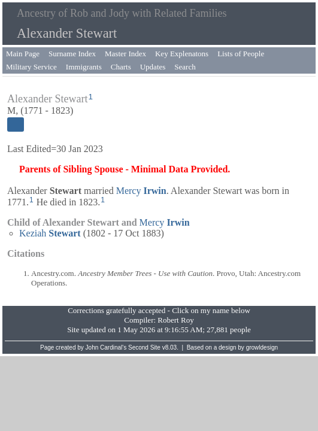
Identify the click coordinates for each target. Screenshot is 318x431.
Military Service (31, 66)
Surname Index (72, 53)
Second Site (144, 347)
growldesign (262, 347)
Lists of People (240, 53)
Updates (153, 66)
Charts (121, 66)
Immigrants (84, 66)
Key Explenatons (181, 53)
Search (184, 66)
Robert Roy (175, 319)
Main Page (23, 53)
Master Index (125, 53)
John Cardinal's (106, 347)
